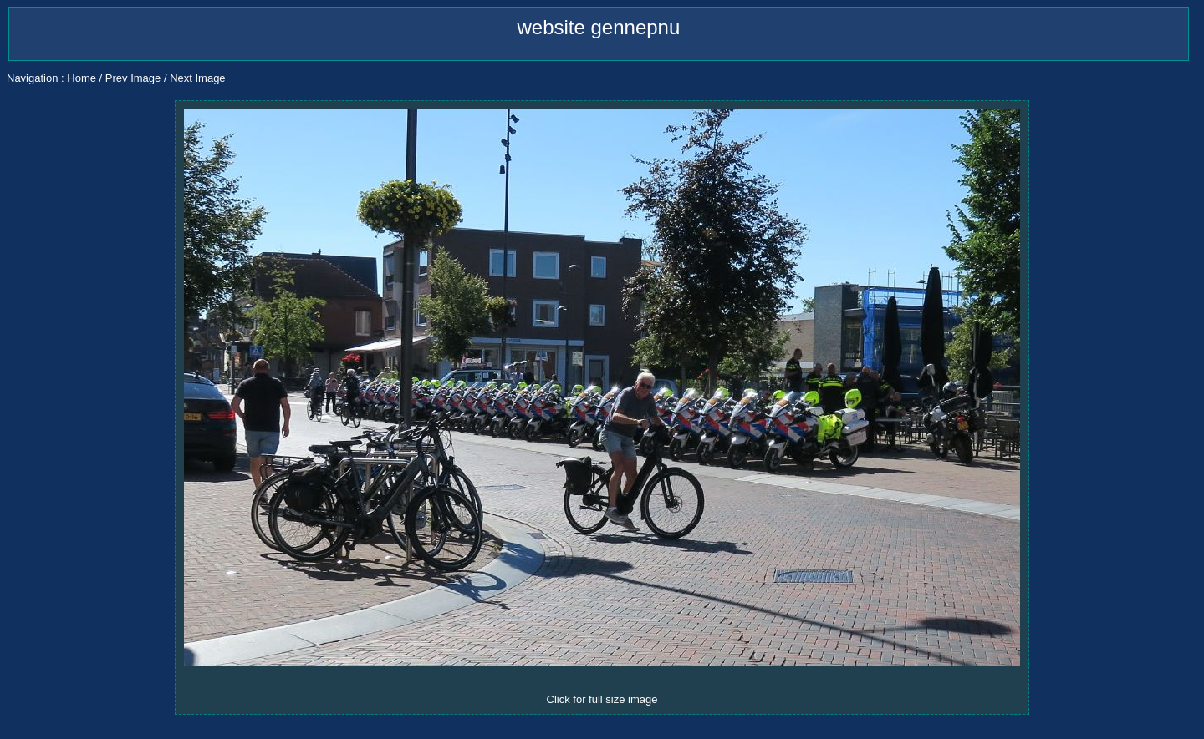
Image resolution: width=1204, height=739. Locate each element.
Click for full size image (602, 699)
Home (81, 78)
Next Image (197, 78)
